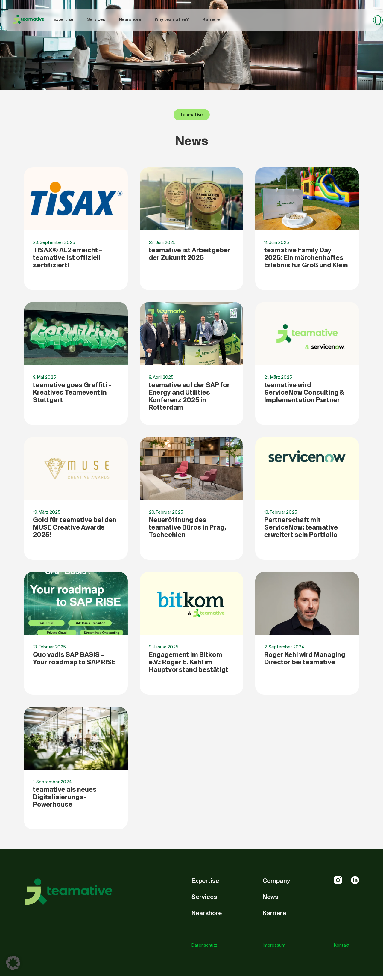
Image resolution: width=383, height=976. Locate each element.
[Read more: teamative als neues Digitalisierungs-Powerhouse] (76, 768)
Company (276, 880)
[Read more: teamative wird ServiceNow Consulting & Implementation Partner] (307, 363)
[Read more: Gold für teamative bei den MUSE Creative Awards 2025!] (76, 498)
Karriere (211, 19)
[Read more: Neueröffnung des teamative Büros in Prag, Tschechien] (192, 498)
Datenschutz (205, 945)
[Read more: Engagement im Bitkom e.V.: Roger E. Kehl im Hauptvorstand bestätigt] (192, 633)
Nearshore (130, 19)
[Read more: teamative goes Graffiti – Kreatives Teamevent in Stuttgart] (76, 363)
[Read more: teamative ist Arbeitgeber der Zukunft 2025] (192, 228)
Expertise (63, 19)
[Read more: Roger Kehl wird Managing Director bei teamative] (307, 633)
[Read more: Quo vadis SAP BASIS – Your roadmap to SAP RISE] (76, 633)
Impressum (274, 945)
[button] (13, 963)
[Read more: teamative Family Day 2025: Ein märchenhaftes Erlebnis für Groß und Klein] (307, 228)
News (270, 896)
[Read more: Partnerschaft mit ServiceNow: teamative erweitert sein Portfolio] (307, 498)
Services (96, 19)
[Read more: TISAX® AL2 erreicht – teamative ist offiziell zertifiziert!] (76, 228)
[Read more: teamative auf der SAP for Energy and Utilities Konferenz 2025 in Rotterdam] (192, 363)
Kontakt (342, 945)
